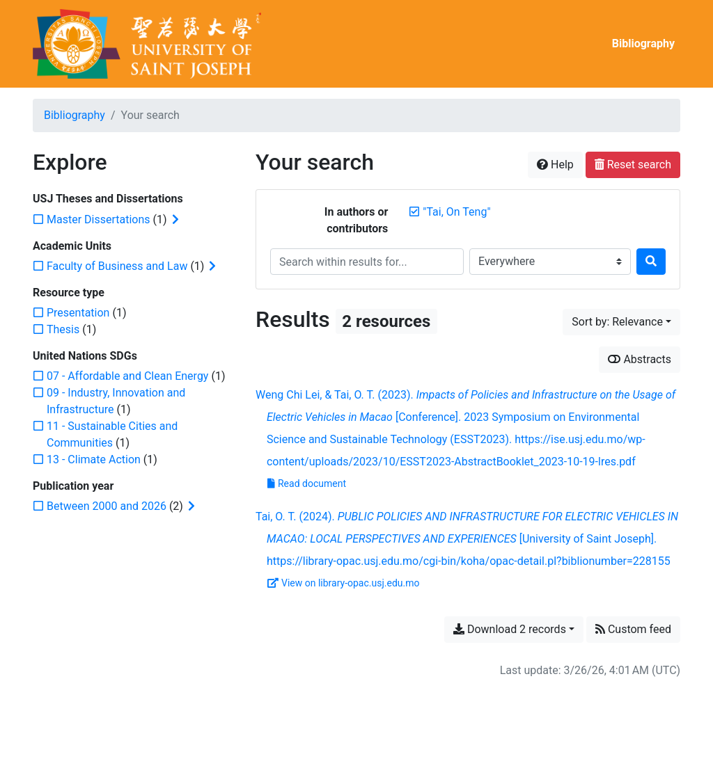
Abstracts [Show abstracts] (639, 359)
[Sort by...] (621, 322)
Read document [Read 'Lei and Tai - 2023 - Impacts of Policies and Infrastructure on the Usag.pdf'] (306, 483)
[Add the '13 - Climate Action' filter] (94, 459)
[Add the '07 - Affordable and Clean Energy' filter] (127, 376)
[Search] (651, 261)
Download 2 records (509, 629)
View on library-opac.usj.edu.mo (343, 583)
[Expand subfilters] (175, 219)
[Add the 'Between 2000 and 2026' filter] (106, 506)
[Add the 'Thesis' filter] (63, 329)
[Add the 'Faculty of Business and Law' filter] (117, 266)
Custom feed (633, 629)
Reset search (633, 164)
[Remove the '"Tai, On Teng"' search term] (456, 211)
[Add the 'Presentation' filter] (78, 312)
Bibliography (643, 43)
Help (555, 164)
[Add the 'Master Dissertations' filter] (98, 219)
